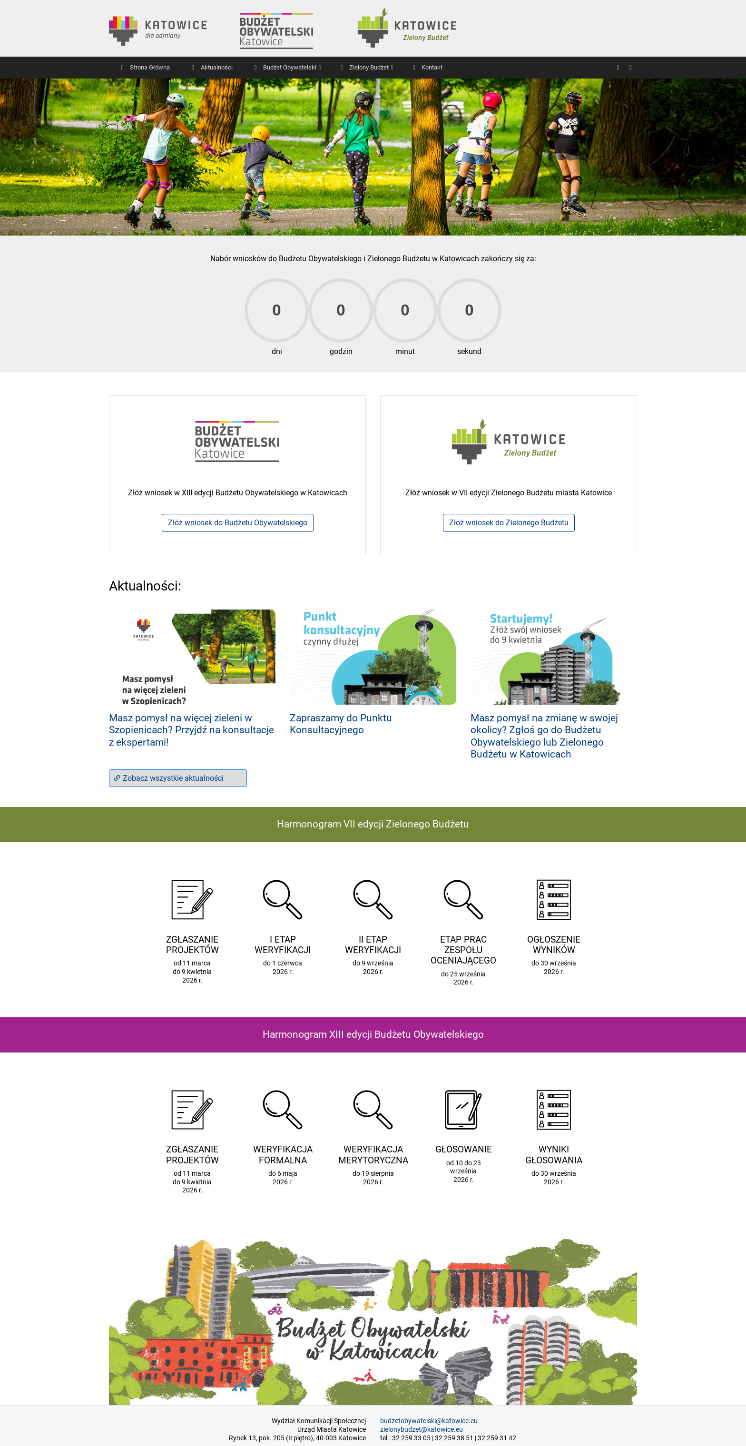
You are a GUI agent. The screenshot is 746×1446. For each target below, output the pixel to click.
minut (405, 351)
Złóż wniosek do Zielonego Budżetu (509, 522)
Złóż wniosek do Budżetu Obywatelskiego (237, 522)
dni (277, 351)
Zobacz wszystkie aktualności (168, 778)
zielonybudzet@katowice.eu (421, 1430)
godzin (341, 351)
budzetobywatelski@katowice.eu (429, 1421)
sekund (469, 351)
